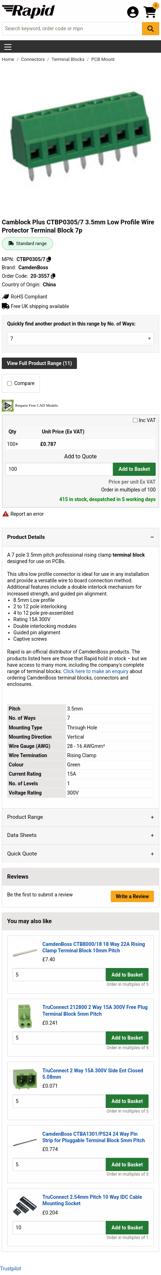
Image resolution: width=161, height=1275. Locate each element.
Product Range (25, 817)
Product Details (26, 537)
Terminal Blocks (69, 59)
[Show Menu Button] (7, 47)
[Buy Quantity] (59, 469)
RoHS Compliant (24, 297)
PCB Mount (102, 59)
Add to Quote (80, 456)
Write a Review (132, 896)
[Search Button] (150, 28)
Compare (21, 383)
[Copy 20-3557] (53, 276)
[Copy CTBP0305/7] (49, 259)
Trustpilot (10, 1268)
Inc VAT (144, 420)
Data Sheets (22, 835)
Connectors (33, 59)
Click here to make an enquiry (96, 671)
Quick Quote (22, 853)
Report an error (23, 513)
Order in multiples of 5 (128, 984)
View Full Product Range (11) (39, 363)
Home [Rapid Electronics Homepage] (8, 59)
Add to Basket (134, 469)
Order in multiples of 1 (128, 1237)
